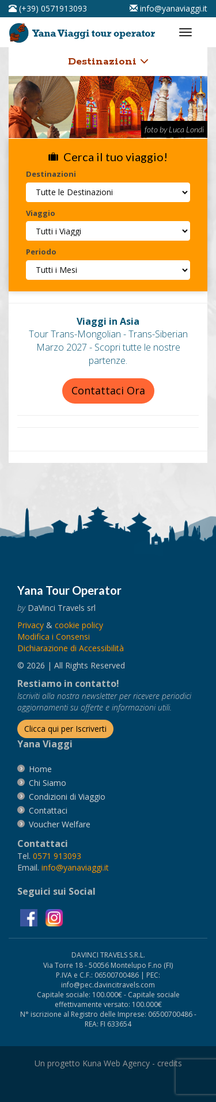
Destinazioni (108, 61)
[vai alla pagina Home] (84, 30)
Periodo (41, 251)
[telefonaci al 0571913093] (48, 8)
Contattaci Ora (108, 390)
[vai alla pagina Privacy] (30, 625)
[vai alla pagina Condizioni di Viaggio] (67, 796)
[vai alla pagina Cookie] (79, 625)
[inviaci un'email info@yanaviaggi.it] (168, 8)
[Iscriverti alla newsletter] (65, 729)
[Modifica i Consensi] (53, 636)
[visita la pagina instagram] (54, 916)
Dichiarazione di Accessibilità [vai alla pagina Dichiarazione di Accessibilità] (70, 648)
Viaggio (40, 213)
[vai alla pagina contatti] (48, 810)
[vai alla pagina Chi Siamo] (47, 782)
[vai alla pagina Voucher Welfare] (59, 824)
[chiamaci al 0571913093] (57, 855)
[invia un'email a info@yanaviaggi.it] (75, 867)
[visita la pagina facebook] (30, 916)
